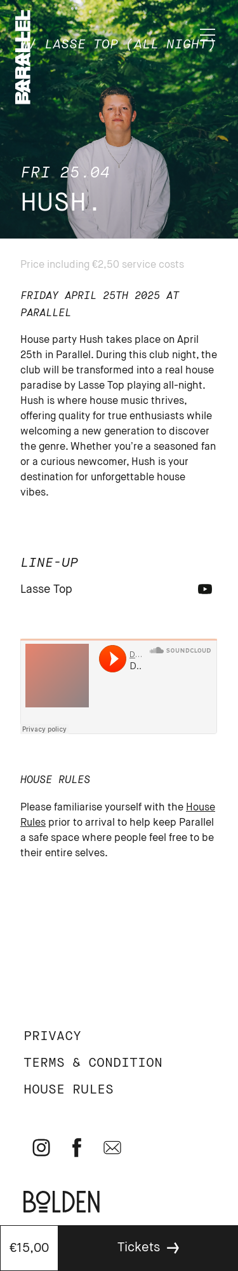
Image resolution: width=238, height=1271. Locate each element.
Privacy (52, 1036)
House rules (68, 1090)
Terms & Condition (92, 1063)
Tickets (138, 1247)
